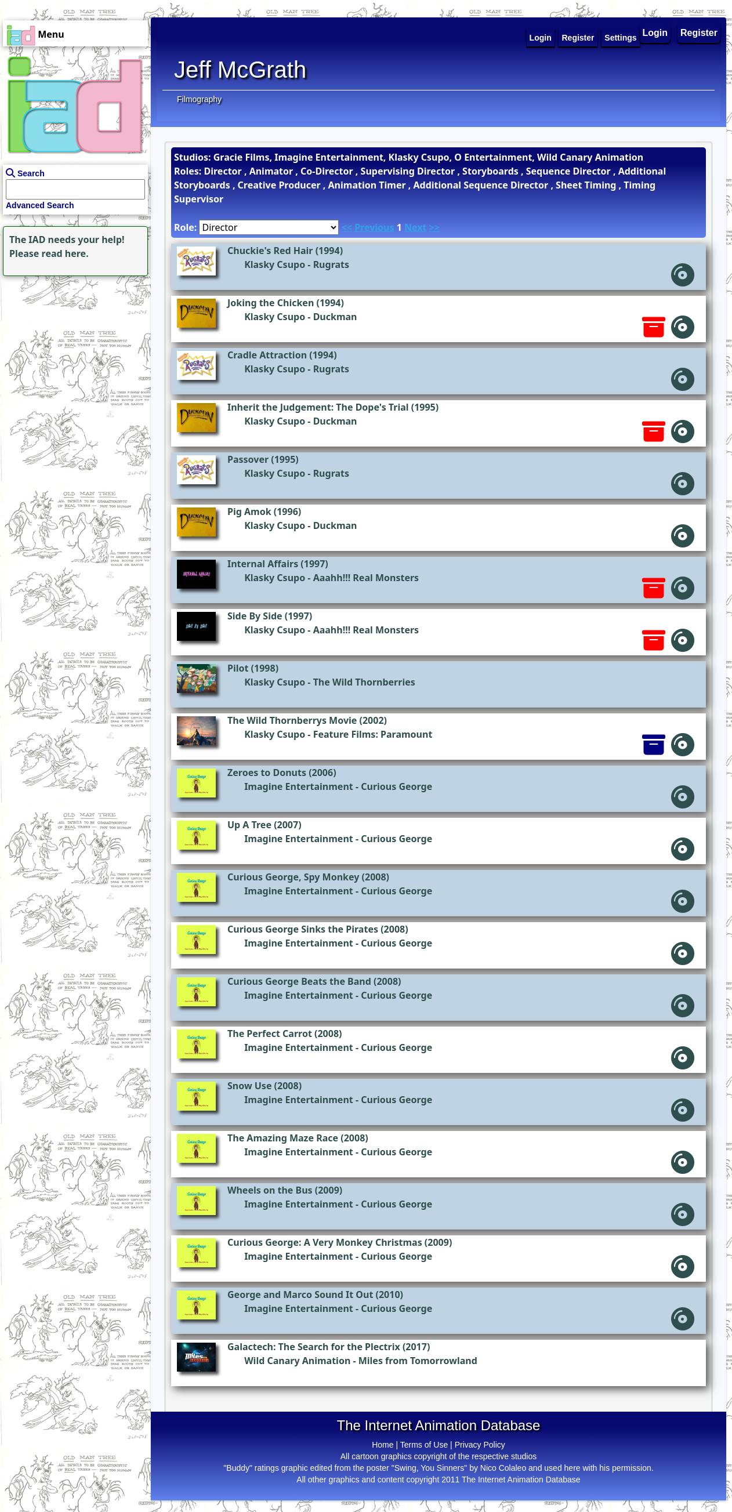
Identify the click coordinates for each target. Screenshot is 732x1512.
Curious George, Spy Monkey (293, 877)
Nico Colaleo (503, 1468)
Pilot (237, 668)
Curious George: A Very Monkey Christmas (324, 1242)
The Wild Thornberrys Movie (292, 720)
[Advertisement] (72, 351)
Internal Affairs (262, 563)
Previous (374, 227)
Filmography (199, 99)
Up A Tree (249, 824)
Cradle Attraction (267, 355)
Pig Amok (249, 511)
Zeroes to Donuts (266, 772)
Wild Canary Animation (297, 1360)
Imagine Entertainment (298, 786)
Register (698, 33)
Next (415, 227)
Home (382, 1444)
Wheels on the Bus (270, 1190)
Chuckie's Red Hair (270, 250)
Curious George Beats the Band (299, 981)
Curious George (396, 786)
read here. (65, 253)
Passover (248, 459)
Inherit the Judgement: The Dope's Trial (318, 407)
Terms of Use (424, 1444)
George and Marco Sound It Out (300, 1294)
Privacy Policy (480, 1444)
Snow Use (249, 1085)
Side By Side (254, 616)
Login (655, 33)
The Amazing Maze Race (282, 1138)
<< (347, 227)
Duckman (335, 316)
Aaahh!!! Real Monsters (366, 577)
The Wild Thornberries (364, 682)
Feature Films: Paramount (373, 734)
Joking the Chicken (270, 302)
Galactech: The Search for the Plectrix (313, 1346)
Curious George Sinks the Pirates (302, 929)
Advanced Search (40, 205)
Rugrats (331, 264)
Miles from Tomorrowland (417, 1360)
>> (434, 227)
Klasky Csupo (274, 264)
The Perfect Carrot (269, 1033)
